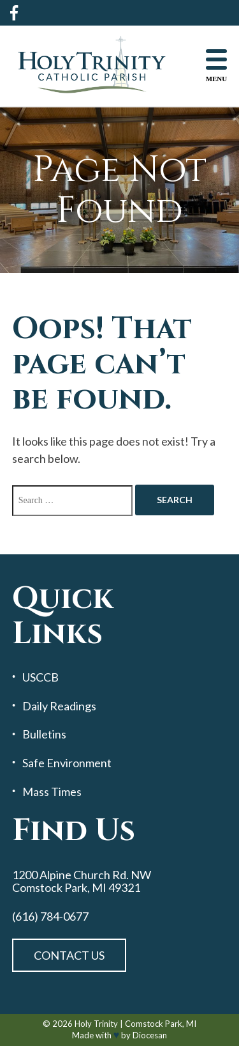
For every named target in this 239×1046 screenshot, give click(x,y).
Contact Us (69, 955)
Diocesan (150, 1035)
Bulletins (44, 734)
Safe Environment (67, 763)
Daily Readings (59, 706)
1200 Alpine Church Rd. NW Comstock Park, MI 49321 (81, 881)
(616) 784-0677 (50, 916)
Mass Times (52, 792)
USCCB (40, 677)
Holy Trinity (96, 1024)
